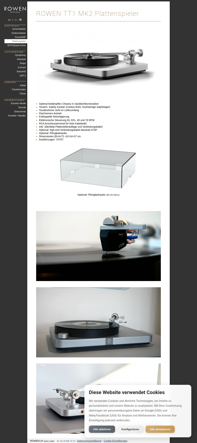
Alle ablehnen (102, 429)
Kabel (23, 85)
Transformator (19, 89)
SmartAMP (20, 37)
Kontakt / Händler (17, 115)
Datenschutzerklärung (89, 440)
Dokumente (20, 111)
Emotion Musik (18, 103)
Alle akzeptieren (160, 429)
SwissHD (21, 71)
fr (12, 20)
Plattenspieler (19, 41)
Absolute (21, 59)
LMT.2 (23, 75)
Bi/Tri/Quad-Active (16, 45)
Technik (22, 107)
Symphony (20, 55)
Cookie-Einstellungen (115, 440)
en (16, 20)
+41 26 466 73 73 (67, 441)
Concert (22, 67)
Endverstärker (19, 33)
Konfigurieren (130, 429)
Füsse (23, 93)
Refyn (23, 63)
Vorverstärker (19, 29)
